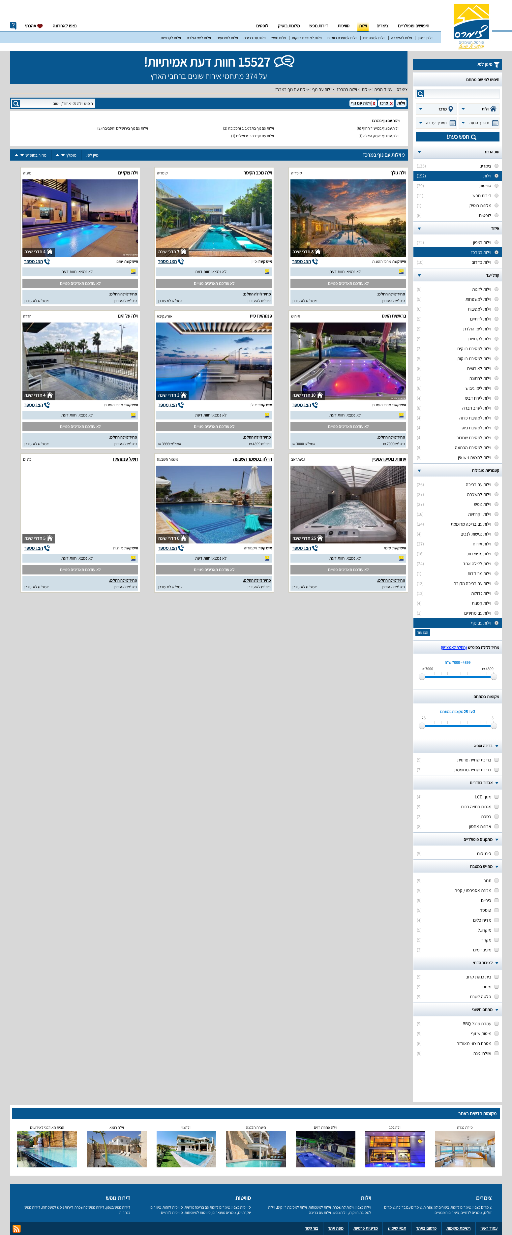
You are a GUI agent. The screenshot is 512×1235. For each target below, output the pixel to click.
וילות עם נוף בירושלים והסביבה (125, 128)
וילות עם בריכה (255, 37)
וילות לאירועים (227, 37)
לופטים (262, 26)
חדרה (27, 316)
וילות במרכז (347, 89)
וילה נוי (186, 1127)
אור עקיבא (164, 316)
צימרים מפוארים (224, 1212)
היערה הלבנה (256, 1127)
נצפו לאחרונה (64, 26)
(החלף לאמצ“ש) (454, 647)
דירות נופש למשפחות (57, 1207)
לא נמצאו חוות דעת (345, 271)
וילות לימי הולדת (199, 37)
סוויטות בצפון (241, 1207)
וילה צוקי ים (128, 173)
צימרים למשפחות (436, 1207)
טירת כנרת (465, 1127)
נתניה (27, 172)
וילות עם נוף (322, 89)
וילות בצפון (426, 37)
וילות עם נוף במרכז (291, 89)
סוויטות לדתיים (172, 1212)
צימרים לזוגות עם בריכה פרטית (207, 1207)
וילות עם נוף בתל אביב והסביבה (251, 128)
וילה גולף (398, 173)
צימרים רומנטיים (447, 1212)
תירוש (295, 316)
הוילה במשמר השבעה (252, 459)
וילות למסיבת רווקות (307, 37)
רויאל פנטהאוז (125, 459)
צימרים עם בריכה (409, 1207)
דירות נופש (318, 26)
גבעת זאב (298, 459)
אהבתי (34, 26)
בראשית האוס (394, 316)
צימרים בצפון (482, 1207)
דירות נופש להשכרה (89, 1207)
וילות (363, 26)
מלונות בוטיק (289, 26)
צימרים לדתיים (471, 1212)
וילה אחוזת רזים (325, 1127)
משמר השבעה (167, 459)
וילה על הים (128, 316)
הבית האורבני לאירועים (47, 1127)
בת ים (27, 459)
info (13, 26)
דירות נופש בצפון (118, 1207)
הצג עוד (422, 632)
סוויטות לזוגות (173, 1207)
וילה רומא (116, 1127)
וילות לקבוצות (171, 37)
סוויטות (343, 26)
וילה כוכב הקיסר (258, 173)
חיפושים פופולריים (413, 26)
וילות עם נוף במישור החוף (381, 128)
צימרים (382, 26)
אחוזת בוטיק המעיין (389, 459)
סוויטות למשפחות (198, 1212)
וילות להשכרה (401, 37)
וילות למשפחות (374, 37)
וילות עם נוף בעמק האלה (381, 135)
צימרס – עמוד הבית (390, 89)
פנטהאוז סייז (261, 316)
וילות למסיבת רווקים (342, 37)
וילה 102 (395, 1127)
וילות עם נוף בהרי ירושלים (255, 135)
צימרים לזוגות (461, 1207)
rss (17, 1229)
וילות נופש (278, 37)
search (420, 93)
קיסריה (296, 172)
